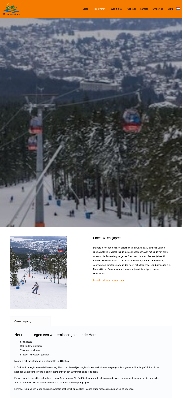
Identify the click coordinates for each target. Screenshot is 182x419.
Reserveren (99, 9)
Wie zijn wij (117, 9)
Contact (131, 9)
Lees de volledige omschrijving (108, 280)
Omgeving (157, 9)
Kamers (144, 9)
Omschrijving (22, 321)
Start (85, 9)
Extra (170, 9)
